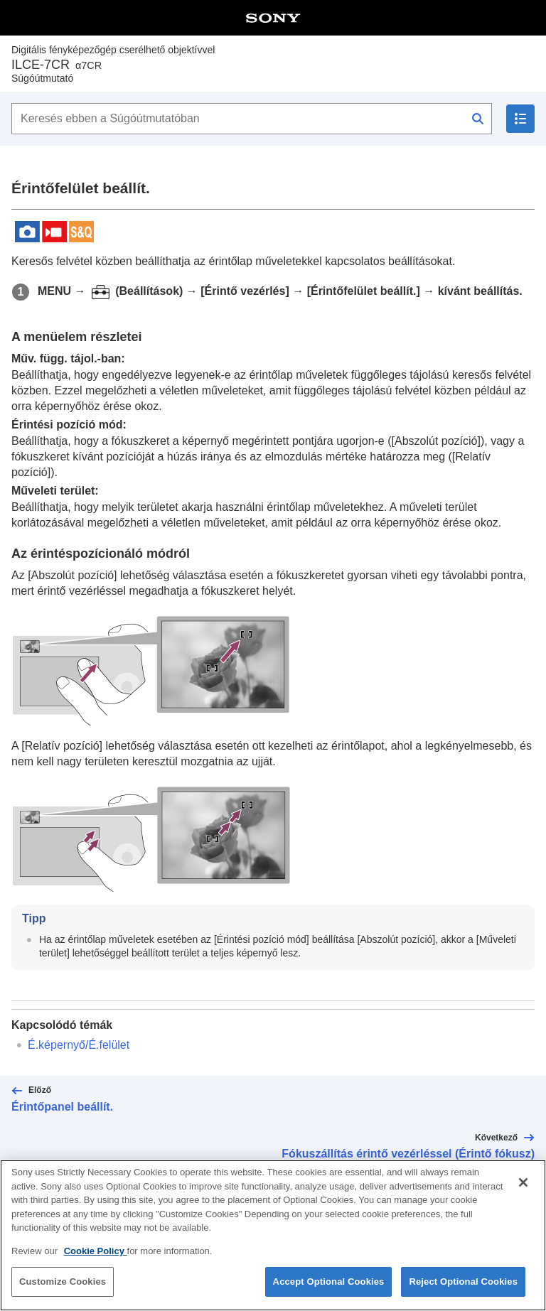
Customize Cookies (62, 1288)
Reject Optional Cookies (463, 1288)
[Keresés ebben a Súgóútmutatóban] (251, 118)
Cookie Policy (95, 1256)
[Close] (523, 1188)
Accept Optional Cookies (329, 1288)
